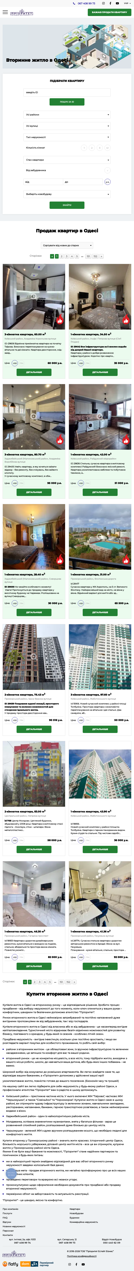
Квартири (75, 1209)
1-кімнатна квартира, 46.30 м (25, 931)
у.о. (107, 182)
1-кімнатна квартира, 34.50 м (91, 334)
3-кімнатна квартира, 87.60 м (91, 694)
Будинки (74, 1217)
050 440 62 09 (111, 1242)
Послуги (7, 1213)
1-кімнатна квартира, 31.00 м (91, 574)
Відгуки (7, 1222)
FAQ (5, 1217)
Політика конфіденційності (81, 1256)
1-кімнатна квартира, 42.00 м (91, 454)
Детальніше (34, 372)
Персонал (8, 1230)
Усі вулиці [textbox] (32, 126)
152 (95, 256)
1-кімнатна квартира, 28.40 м (25, 574)
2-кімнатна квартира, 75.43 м (25, 694)
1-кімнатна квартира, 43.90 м (91, 811)
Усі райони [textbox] (32, 115)
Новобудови (76, 1213)
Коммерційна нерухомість (84, 1222)
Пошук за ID (67, 102)
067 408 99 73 (86, 3)
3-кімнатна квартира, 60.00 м (25, 334)
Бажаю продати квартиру (109, 12)
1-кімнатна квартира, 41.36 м (90, 931)
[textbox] (67, 194)
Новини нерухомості (14, 1226)
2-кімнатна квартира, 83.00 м (25, 811)
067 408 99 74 (22, 1242)
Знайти (67, 205)
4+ (107, 148)
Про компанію (10, 1209)
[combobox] (67, 115)
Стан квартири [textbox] (35, 160)
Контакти (8, 1235)
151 (88, 256)
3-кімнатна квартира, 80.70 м (25, 454)
